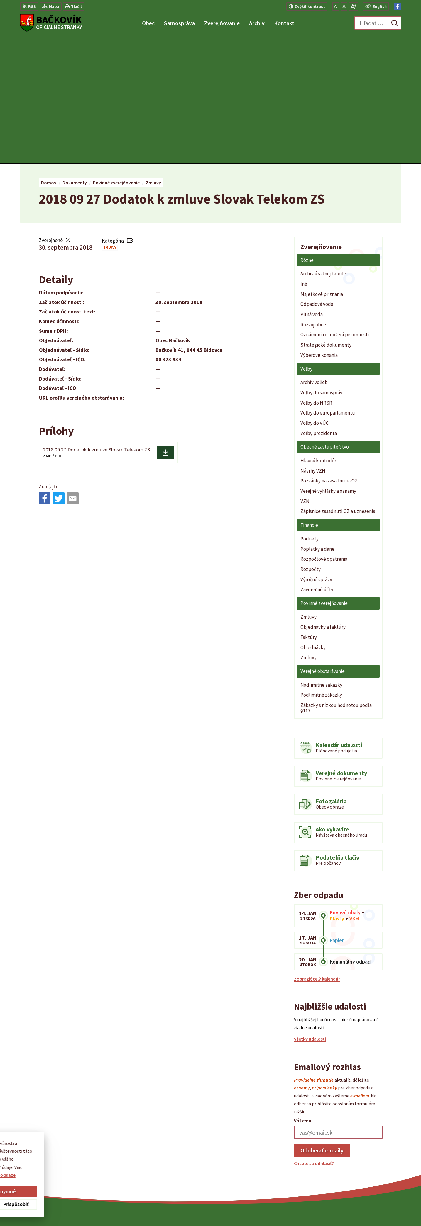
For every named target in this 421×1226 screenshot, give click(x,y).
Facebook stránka (365, 1178)
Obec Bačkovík (315, 1210)
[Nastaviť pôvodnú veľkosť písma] (344, 6)
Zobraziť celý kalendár (317, 852)
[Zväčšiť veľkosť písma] (353, 6)
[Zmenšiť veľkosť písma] (335, 6)
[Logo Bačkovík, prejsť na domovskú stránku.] (51, 23)
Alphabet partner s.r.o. (240, 1210)
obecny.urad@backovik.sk (374, 1171)
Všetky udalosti (310, 912)
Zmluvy (110, 121)
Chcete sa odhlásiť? (314, 1037)
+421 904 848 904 (364, 1164)
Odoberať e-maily (322, 1023)
